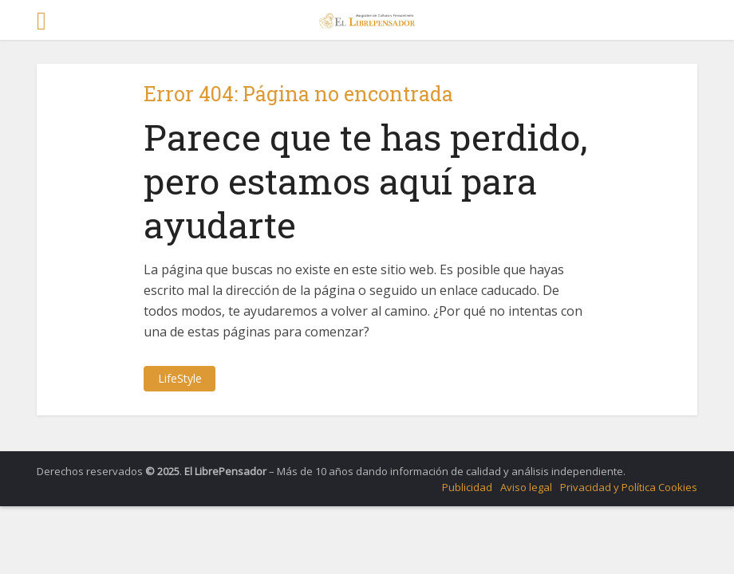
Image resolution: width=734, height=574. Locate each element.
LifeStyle (180, 378)
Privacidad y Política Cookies (628, 487)
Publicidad (467, 487)
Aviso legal (526, 487)
